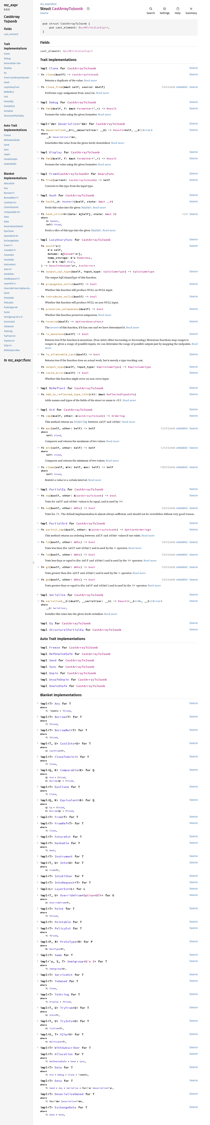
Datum (68, 253)
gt (47, 567)
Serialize (57, 595)
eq (47, 495)
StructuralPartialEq (66, 630)
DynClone (62, 787)
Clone (53, 68)
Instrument (64, 856)
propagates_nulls (59, 284)
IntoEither (64, 876)
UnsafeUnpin (59, 679)
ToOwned (61, 981)
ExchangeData (65, 1107)
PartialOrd (58, 523)
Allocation (64, 1054)
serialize (53, 601)
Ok (139, 601)
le (47, 554)
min (48, 447)
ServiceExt (64, 975)
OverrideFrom (71, 895)
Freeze (54, 647)
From (52, 174)
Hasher (67, 201)
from (49, 180)
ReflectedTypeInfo (121, 394)
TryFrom (66, 1008)
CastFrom (54, 750)
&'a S (89, 961)
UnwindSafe (58, 686)
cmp (48, 415)
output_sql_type (58, 271)
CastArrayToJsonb (81, 68)
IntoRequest (64, 882)
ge (47, 579)
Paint (59, 909)
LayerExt (62, 889)
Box (81, 27)
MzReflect (57, 388)
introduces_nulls (59, 296)
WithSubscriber (67, 1048)
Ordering (118, 415)
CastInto (67, 743)
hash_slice (54, 214)
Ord (52, 410)
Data (58, 1067)
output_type (55, 366)
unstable (181, 87)
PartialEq (57, 489)
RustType (54, 948)
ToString (62, 994)
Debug (53, 102)
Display (55, 152)
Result (111, 108)
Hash (52, 195)
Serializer (59, 608)
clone (50, 74)
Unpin (53, 673)
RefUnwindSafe (61, 654)
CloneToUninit (66, 757)
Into (63, 863)
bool (93, 284)
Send (52, 660)
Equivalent (69, 800)
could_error (55, 372)
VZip (63, 1034)
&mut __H (105, 201)
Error (147, 130)
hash (49, 201)
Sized (57, 224)
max (48, 428)
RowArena (83, 257)
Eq (51, 623)
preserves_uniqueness (62, 309)
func (54, 4)
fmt (48, 108)
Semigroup (75, 961)
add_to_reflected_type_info (67, 394)
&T (98, 895)
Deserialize (68, 124)
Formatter (84, 108)
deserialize (55, 130)
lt (47, 542)
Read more (90, 80)
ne (47, 508)
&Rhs (77, 508)
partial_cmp (55, 529)
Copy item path (88, 8)
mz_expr (45, 4)
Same (58, 955)
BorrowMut (63, 730)
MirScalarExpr (95, 27)
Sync (52, 667)
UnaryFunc (106, 174)
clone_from (54, 87)
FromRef (61, 823)
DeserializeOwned (69, 1094)
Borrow (60, 717)
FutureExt (63, 837)
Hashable (62, 843)
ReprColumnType (108, 366)
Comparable (69, 770)
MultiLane (55, 1041)
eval (49, 246)
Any (57, 703)
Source (44, 13)
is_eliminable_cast (60, 354)
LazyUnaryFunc (61, 240)
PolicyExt (63, 928)
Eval (70, 261)
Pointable (63, 922)
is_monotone (55, 334)
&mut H (110, 214)
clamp (50, 467)
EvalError (86, 265)
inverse (51, 321)
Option (80, 321)
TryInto (66, 1021)
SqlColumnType (114, 271)
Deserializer (61, 137)
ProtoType (68, 942)
